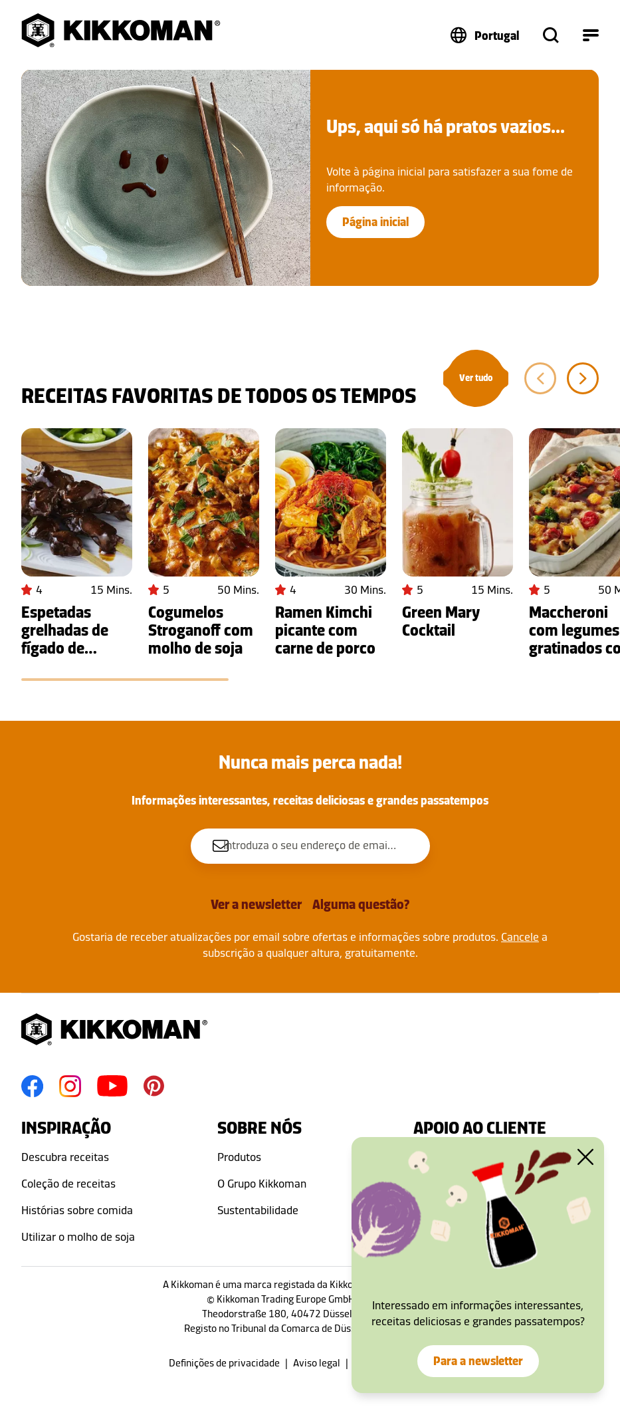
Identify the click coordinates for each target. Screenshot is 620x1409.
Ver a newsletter (256, 904)
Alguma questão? (360, 904)
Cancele (520, 937)
